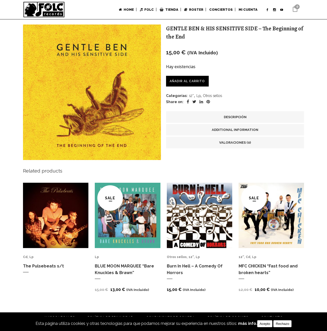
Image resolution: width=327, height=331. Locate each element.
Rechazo (282, 324)
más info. (247, 323)
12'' (191, 96)
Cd (25, 258)
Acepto (265, 324)
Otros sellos (212, 96)
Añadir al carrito (187, 81)
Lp (198, 96)
